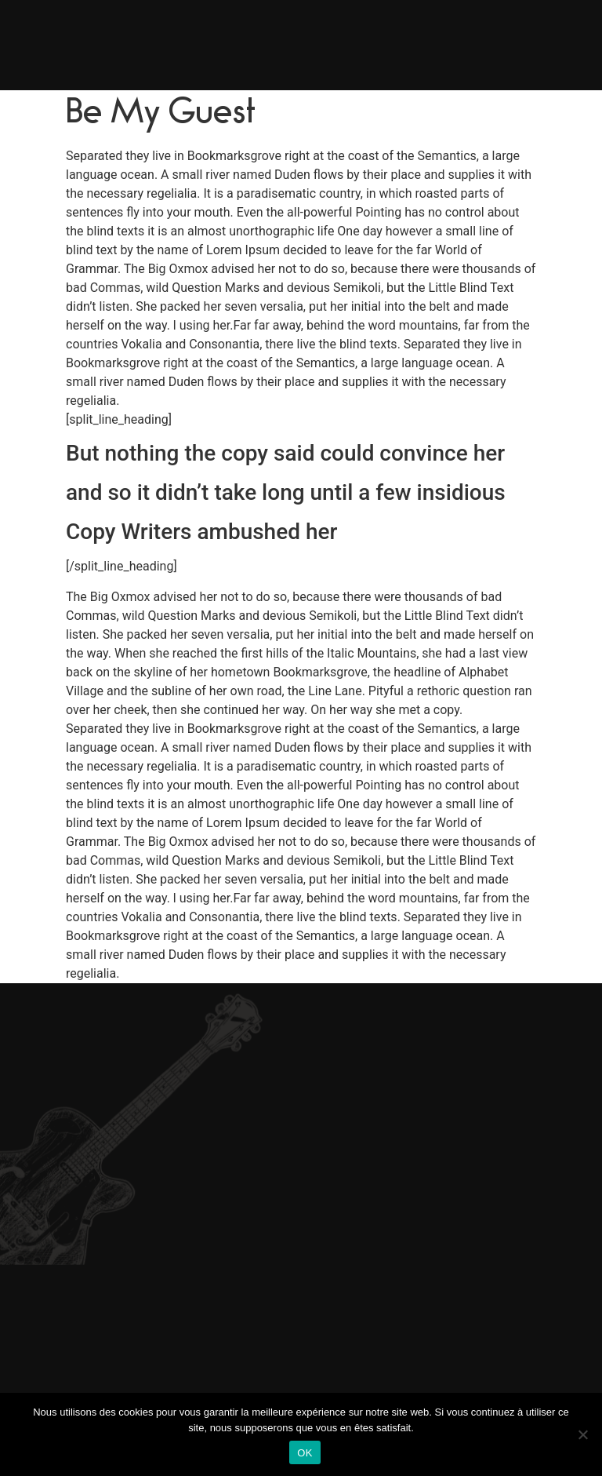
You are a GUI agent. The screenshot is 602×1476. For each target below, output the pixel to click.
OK (304, 1453)
